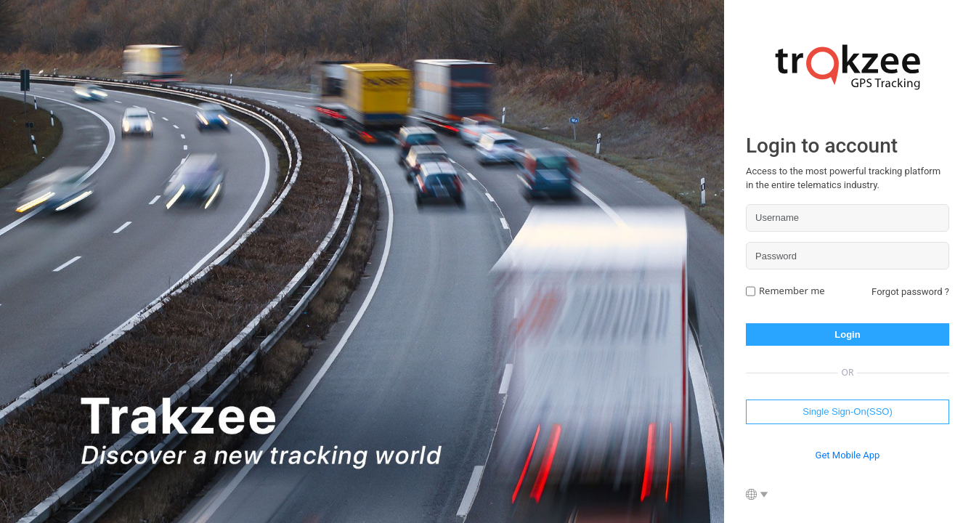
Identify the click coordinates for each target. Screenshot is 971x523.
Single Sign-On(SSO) (848, 411)
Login (847, 334)
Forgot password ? (910, 291)
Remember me (792, 290)
